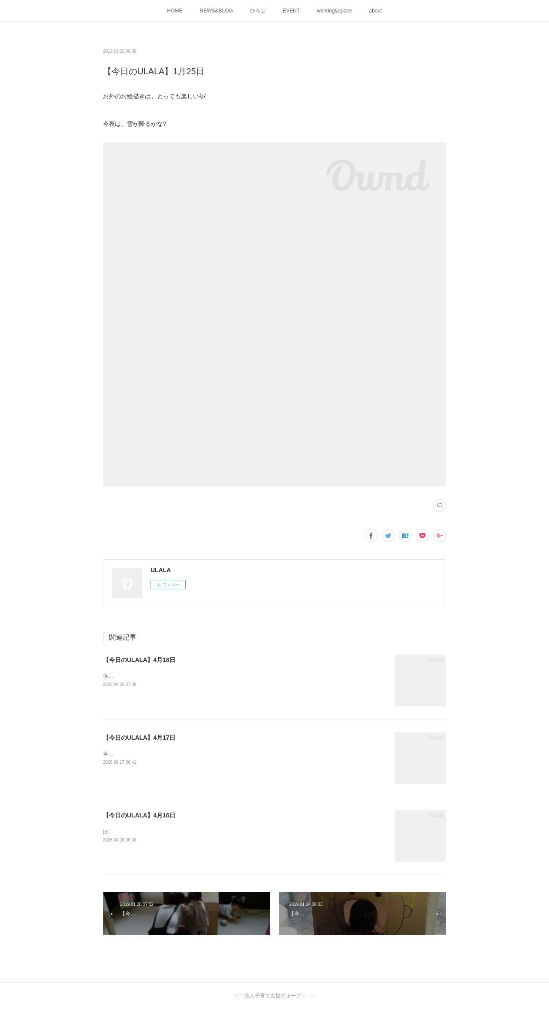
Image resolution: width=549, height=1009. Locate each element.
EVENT (291, 11)
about (375, 11)
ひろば (257, 11)
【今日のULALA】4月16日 (139, 815)
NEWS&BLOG (216, 11)
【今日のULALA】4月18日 (139, 659)
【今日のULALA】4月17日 (139, 737)
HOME (175, 11)
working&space (334, 11)
